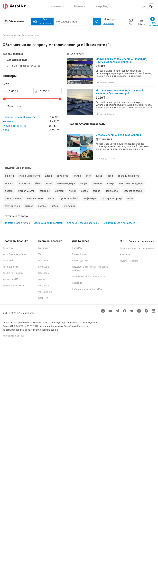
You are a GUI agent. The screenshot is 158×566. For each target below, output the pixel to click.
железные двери (66, 183)
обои (110, 175)
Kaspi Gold (8, 248)
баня (38, 183)
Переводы (43, 273)
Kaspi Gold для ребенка (15, 254)
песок (51, 198)
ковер (110, 183)
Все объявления (13, 53)
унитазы (59, 191)
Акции (41, 279)
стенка (96, 191)
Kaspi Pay (77, 248)
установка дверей (133, 191)
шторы (83, 183)
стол (88, 175)
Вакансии (125, 254)
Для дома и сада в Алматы (48, 223)
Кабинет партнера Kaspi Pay (87, 289)
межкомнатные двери (131, 183)
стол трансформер (112, 198)
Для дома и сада (15, 59)
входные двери (35, 198)
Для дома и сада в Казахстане (118, 223)
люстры (9, 191)
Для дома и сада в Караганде (83, 223)
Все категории (42, 21)
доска (130, 198)
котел (49, 183)
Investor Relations (129, 261)
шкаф (99, 175)
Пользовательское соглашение (137, 248)
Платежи (43, 260)
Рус (151, 6)
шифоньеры (90, 198)
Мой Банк (43, 266)
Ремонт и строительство (23, 65)
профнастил (112, 191)
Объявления (13, 21)
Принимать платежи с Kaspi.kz (88, 276)
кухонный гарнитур (15, 125)
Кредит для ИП (11, 279)
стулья (77, 175)
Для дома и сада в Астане (16, 223)
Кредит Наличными (13, 285)
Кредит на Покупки (13, 273)
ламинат (97, 183)
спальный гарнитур (128, 175)
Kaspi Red (8, 260)
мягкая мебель (26, 191)
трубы (72, 191)
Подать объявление (152, 21)
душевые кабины (69, 198)
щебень (55, 206)
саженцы (45, 191)
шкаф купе (24, 183)
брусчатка (62, 175)
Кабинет (142, 21)
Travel (41, 254)
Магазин (43, 248)
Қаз (144, 6)
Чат (130, 21)
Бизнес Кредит (80, 254)
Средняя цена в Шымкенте (19, 117)
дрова (84, 191)
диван (6, 129)
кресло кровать (13, 198)
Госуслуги (43, 285)
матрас (29, 206)
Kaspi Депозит (10, 266)
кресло (42, 206)
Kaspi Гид (43, 298)
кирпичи (8, 121)
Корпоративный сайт (14, 335)
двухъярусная (12, 206)
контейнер (69, 206)
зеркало (9, 183)
